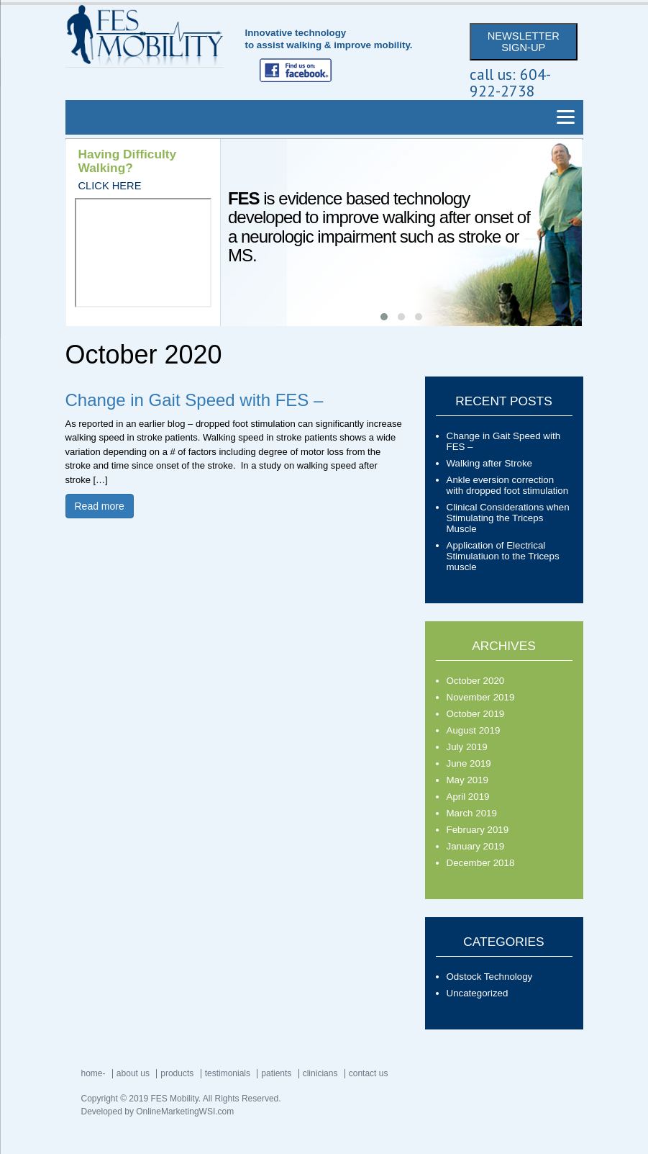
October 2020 (476, 680)
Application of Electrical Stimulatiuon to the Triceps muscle (503, 556)
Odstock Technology (490, 976)
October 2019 (476, 713)
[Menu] (566, 117)
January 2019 (476, 846)
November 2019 (481, 697)
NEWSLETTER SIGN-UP (524, 41)
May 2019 (468, 780)
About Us (133, 1073)
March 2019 (472, 813)
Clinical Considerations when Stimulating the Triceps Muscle (508, 518)
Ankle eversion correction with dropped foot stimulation (508, 485)
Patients (276, 1073)
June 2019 (469, 763)
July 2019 (467, 746)
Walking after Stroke (490, 463)
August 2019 (474, 730)
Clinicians (320, 1073)
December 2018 (481, 862)
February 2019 (478, 829)
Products (176, 1073)
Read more (99, 506)
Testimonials (227, 1073)
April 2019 (468, 796)
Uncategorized (477, 993)
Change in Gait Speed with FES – (194, 400)
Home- (93, 1073)
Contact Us (368, 1073)
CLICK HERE (110, 185)
